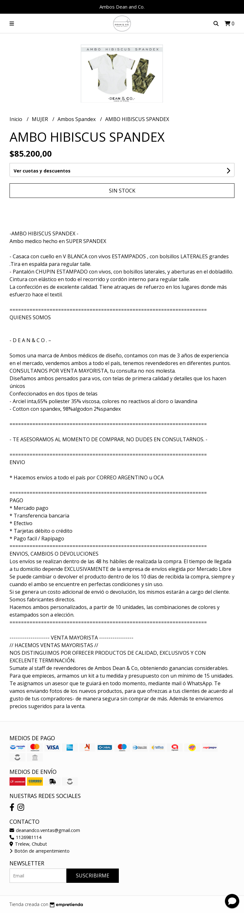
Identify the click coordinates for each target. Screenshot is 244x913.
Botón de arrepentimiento (40, 851)
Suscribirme (92, 875)
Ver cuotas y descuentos (42, 171)
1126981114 (25, 837)
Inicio (17, 119)
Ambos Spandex (77, 119)
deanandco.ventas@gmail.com (45, 830)
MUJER (40, 119)
